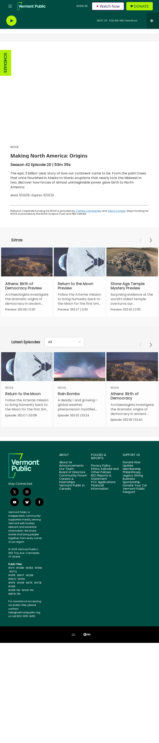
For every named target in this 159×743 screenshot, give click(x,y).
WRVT (20, 588)
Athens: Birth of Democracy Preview (23, 286)
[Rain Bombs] (88, 372)
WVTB (37, 595)
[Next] (151, 240)
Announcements (71, 478)
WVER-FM (14, 602)
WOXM (20, 580)
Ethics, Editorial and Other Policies (105, 483)
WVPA (21, 591)
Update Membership (132, 480)
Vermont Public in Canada (72, 499)
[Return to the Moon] (27, 372)
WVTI (11, 580)
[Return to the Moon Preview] (79, 262)
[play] (11, 20)
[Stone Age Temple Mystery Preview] (131, 262)
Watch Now (108, 6)
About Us (65, 475)
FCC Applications (103, 495)
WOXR (29, 588)
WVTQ (13, 584)
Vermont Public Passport (134, 503)
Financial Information (99, 499)
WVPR (11, 588)
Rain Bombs (78, 400)
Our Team (66, 481)
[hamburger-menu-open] (10, 6)
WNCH (12, 591)
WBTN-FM (14, 606)
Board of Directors (72, 485)
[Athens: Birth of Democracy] (123, 372)
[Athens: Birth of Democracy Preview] (27, 262)
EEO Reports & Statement (101, 490)
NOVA (14, 147)
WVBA (29, 580)
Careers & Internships (67, 493)
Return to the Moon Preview (75, 286)
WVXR (20, 595)
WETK (29, 595)
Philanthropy (132, 485)
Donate (141, 6)
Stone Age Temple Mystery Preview (126, 286)
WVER (11, 599)
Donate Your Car (135, 498)
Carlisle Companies (88, 211)
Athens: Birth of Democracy (115, 402)
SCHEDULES (5, 63)
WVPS (11, 595)
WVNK (38, 580)
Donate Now (131, 475)
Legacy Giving (133, 488)
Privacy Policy (101, 478)
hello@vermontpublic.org (24, 625)
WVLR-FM (27, 602)
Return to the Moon (23, 400)
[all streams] (153, 20)
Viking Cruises (116, 211)
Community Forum (73, 488)
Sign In (82, 6)
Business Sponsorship (131, 493)
